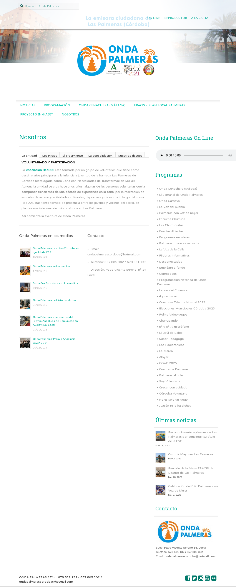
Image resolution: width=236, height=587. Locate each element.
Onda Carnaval (169, 201)
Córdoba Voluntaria (173, 393)
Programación (57, 105)
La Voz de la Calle (171, 249)
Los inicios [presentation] (49, 155)
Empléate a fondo (172, 268)
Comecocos (168, 274)
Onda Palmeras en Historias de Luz (54, 300)
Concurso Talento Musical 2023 (182, 302)
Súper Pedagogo (171, 339)
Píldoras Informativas (174, 255)
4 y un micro (168, 296)
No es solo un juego (173, 399)
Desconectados (170, 261)
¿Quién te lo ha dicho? (175, 406)
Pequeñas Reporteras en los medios (55, 283)
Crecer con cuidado (173, 387)
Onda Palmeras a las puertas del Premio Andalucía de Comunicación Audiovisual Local (55, 321)
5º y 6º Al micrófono (174, 327)
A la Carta (199, 18)
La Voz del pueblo (172, 207)
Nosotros (70, 114)
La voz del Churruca (173, 290)
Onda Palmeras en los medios (51, 266)
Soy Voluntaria (169, 381)
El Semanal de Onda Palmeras (181, 195)
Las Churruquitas (171, 225)
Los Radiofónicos (171, 345)
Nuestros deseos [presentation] (130, 155)
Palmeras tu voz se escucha (179, 243)
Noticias (27, 105)
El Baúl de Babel (171, 333)
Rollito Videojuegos (173, 314)
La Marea (166, 351)
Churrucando (168, 320)
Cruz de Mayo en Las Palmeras (190, 454)
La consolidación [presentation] (100, 155)
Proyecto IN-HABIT (36, 114)
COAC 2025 (168, 363)
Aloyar (163, 357)
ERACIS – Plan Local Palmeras (159, 105)
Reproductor (175, 18)
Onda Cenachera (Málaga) (102, 105)
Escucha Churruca (172, 219)
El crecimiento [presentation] (72, 155)
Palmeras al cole (171, 375)
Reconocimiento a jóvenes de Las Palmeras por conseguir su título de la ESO (192, 437)
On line (153, 18)
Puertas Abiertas (171, 231)
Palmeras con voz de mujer (178, 213)
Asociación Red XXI (40, 170)
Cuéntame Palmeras (173, 369)
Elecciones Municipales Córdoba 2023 (187, 308)
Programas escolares (174, 237)
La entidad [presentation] (29, 156)
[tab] (29, 155)
